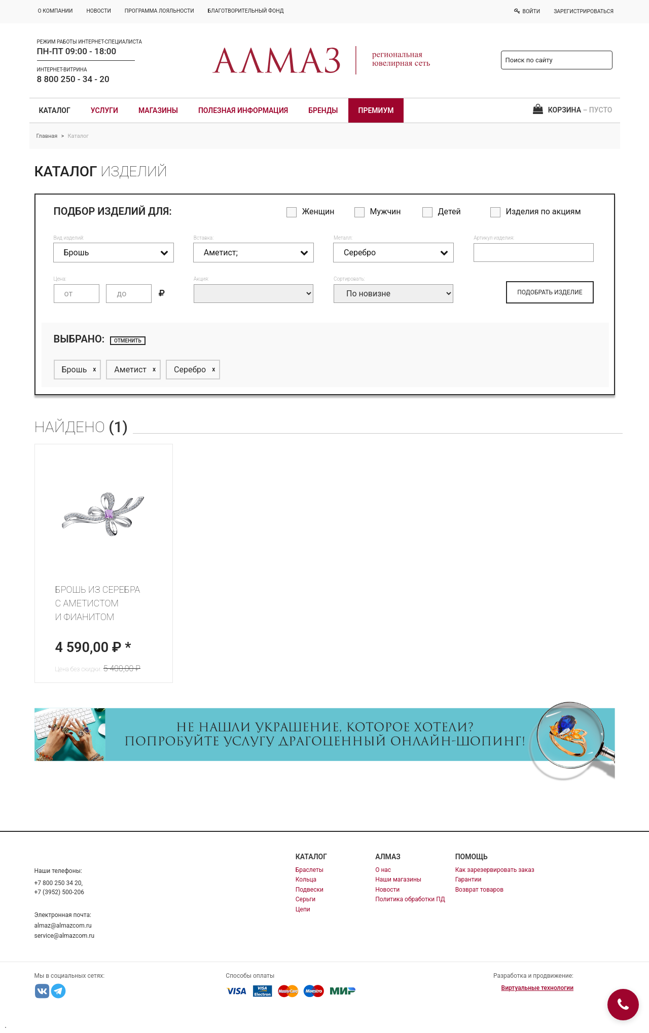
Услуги (104, 110)
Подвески (309, 889)
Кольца (306, 879)
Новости (387, 889)
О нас (383, 869)
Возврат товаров (479, 889)
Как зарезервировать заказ (494, 869)
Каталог (54, 110)
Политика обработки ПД (410, 899)
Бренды (323, 110)
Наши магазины (398, 879)
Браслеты (309, 869)
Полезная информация (243, 110)
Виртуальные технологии (537, 987)
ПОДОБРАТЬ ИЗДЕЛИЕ (549, 292)
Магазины (158, 110)
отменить (127, 340)
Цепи (303, 909)
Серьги (305, 899)
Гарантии (468, 879)
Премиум (376, 110)
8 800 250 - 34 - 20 (73, 79)
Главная (47, 136)
